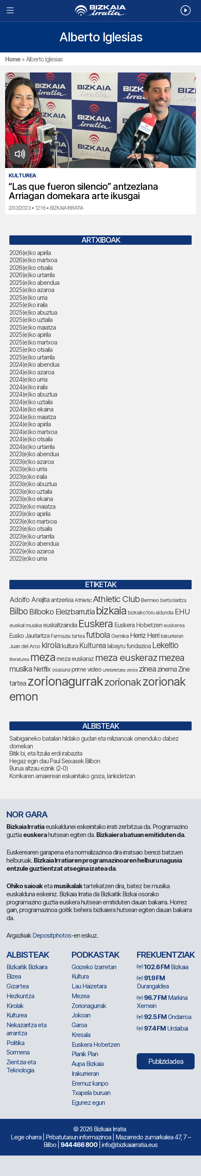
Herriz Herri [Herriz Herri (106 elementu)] (144, 635)
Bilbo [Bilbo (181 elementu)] (18, 611)
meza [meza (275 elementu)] (42, 657)
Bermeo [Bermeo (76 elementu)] (150, 600)
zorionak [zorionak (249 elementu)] (122, 682)
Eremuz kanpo (90, 1083)
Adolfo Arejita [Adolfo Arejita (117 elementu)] (29, 599)
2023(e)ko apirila (29, 513)
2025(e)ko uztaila (30, 319)
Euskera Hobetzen (96, 1044)
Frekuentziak (166, 955)
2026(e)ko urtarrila (32, 274)
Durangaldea (153, 982)
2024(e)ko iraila (28, 387)
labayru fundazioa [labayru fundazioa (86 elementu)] (129, 646)
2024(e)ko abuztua (33, 394)
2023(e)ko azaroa (31, 461)
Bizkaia (162, 967)
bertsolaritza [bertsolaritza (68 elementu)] (173, 600)
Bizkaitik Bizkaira (26, 967)
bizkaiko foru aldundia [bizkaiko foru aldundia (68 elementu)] (150, 613)
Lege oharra (26, 1137)
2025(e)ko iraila (28, 304)
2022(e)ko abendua (34, 543)
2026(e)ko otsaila (30, 267)
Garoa (79, 1025)
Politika (15, 1043)
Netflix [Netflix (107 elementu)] (42, 669)
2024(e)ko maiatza (32, 416)
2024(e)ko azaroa (31, 372)
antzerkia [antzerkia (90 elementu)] (62, 599)
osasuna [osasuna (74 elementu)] (61, 669)
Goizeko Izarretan (94, 967)
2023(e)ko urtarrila (31, 536)
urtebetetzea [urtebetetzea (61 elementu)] (114, 670)
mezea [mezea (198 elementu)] (171, 657)
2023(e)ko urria (28, 468)
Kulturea (16, 1015)
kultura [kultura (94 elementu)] (70, 646)
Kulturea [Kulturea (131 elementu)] (92, 645)
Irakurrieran (85, 1073)
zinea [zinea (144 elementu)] (147, 668)
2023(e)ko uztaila (30, 491)
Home (12, 59)
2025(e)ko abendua (34, 282)
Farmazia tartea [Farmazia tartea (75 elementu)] (68, 636)
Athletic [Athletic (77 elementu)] (83, 600)
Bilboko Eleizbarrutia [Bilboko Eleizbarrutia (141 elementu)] (62, 611)
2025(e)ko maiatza (32, 327)
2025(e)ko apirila (30, 334)
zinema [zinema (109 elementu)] (167, 669)
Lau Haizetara (89, 986)
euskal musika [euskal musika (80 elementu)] (25, 625)
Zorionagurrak (89, 1006)
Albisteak (27, 955)
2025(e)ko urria (28, 297)
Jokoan (81, 1015)
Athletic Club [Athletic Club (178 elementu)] (116, 599)
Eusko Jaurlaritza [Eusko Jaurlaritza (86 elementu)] (29, 635)
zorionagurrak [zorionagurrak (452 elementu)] (65, 681)
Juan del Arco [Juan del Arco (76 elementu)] (24, 646)
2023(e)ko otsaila (30, 528)
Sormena (17, 1052)
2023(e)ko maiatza (32, 506)
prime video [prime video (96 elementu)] (86, 669)
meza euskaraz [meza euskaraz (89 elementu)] (75, 658)
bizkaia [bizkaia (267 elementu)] (111, 610)
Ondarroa (164, 1017)
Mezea (80, 996)
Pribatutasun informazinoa (78, 1137)
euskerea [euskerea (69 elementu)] (174, 625)
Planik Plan (85, 1054)
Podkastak (95, 955)
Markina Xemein (162, 1002)
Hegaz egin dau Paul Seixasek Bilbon (54, 761)
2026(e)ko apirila (30, 252)
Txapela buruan (91, 1093)
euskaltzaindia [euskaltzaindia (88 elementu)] (60, 625)
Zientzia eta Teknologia (21, 1066)
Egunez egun (88, 1102)
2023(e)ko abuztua (33, 483)
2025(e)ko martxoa (33, 342)
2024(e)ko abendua (34, 364)
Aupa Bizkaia (87, 1064)
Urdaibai (162, 1028)
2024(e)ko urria (28, 379)
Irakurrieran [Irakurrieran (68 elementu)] (172, 636)
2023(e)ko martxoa (33, 521)
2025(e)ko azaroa (31, 289)
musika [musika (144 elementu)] (20, 668)
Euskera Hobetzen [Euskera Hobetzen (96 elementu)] (138, 625)
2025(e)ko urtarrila (32, 357)
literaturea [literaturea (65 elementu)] (19, 659)
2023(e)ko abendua (34, 454)
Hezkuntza (20, 996)
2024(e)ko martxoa (33, 431)
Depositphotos (51, 935)
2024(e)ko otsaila (30, 439)
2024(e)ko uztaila (30, 402)
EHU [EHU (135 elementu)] (182, 611)
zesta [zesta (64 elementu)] (132, 670)
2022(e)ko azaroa (31, 551)
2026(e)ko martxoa (33, 260)
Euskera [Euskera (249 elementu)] (95, 623)
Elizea (13, 976)
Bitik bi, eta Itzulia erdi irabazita (45, 753)
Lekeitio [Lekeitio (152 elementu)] (165, 645)
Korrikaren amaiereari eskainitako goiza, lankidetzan (72, 775)
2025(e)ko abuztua (33, 312)
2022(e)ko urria (28, 558)
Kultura (80, 976)
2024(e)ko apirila (30, 424)
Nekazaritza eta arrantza (26, 1029)
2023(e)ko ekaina (31, 498)
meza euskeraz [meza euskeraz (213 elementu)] (126, 657)
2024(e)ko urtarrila (32, 446)
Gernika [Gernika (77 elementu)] (120, 636)
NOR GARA (26, 814)
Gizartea (17, 986)
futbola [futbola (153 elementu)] (98, 635)
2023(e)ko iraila (28, 476)
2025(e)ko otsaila (30, 349)
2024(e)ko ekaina (31, 409)
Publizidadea (165, 1061)
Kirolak (14, 1006)
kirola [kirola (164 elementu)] (50, 645)
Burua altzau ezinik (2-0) (38, 768)
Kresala (81, 1035)
